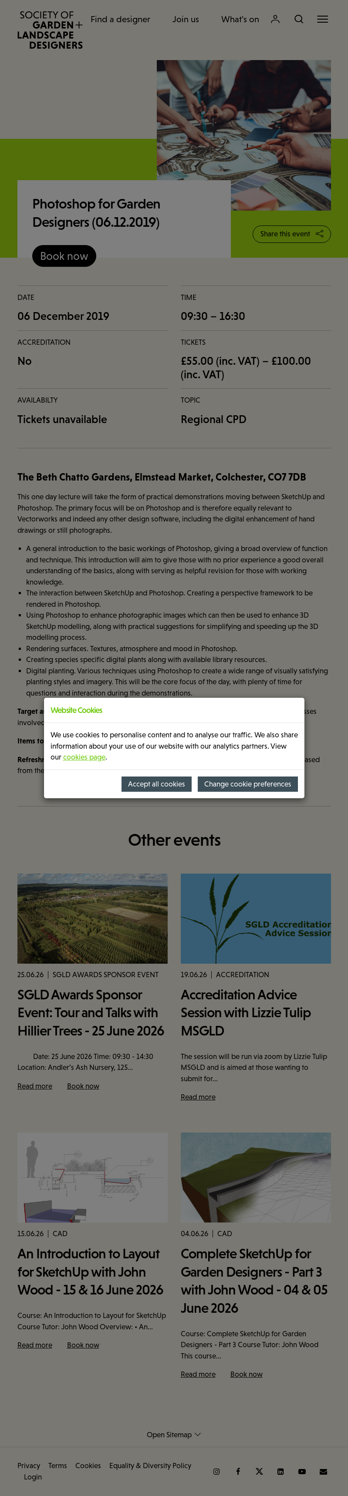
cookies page (84, 757)
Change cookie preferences (247, 784)
